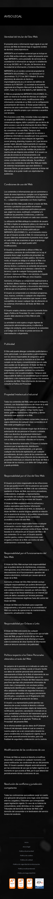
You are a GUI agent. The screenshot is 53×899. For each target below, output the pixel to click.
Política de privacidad (26, 851)
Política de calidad (26, 860)
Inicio (26, 842)
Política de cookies (26, 855)
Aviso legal (26, 847)
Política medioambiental (26, 869)
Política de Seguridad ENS (26, 873)
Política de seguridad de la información (26, 864)
